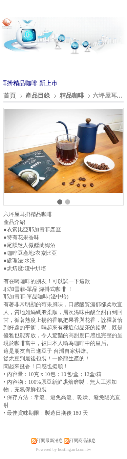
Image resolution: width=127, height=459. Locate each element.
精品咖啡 (72, 95)
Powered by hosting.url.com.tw (63, 449)
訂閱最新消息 (50, 440)
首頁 (9, 95)
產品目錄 (38, 95)
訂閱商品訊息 (82, 440)
